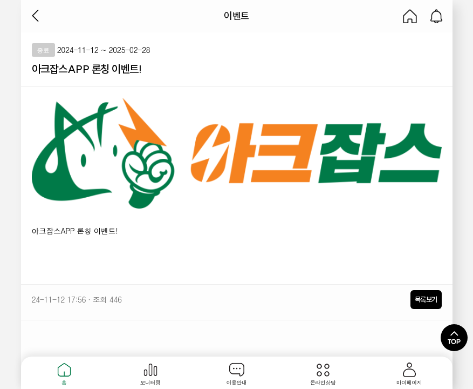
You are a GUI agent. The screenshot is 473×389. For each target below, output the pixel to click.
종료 (43, 50)
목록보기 (426, 299)
